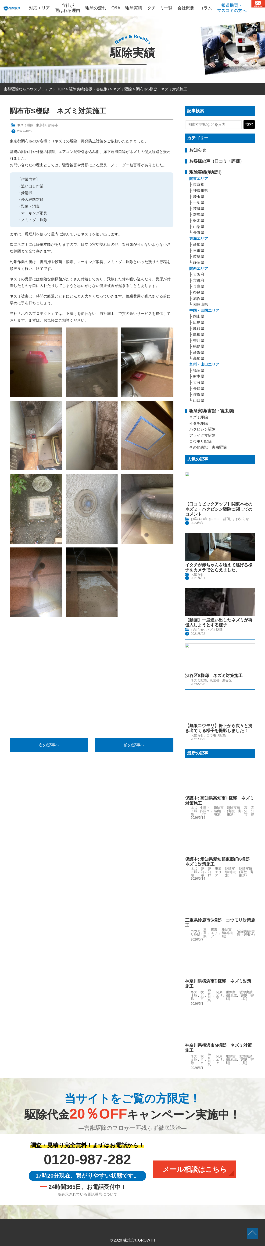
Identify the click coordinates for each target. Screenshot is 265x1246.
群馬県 (198, 214)
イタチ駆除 (198, 423)
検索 (249, 124)
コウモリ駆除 (200, 441)
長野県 (198, 232)
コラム (205, 8)
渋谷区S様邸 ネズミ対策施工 (214, 673)
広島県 (198, 322)
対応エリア (39, 8)
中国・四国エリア (204, 310)
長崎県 (198, 389)
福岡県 (198, 370)
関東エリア (198, 179)
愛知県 (198, 244)
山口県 (198, 400)
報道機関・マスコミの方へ (232, 8)
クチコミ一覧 (159, 8)
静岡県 (198, 262)
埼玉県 (198, 197)
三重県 (198, 251)
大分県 (198, 382)
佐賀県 (198, 394)
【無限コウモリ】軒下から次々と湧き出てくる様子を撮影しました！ (218, 726)
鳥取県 (198, 329)
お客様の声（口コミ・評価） (216, 161)
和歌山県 (200, 304)
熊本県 (198, 376)
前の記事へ (134, 745)
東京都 (41, 125)
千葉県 (198, 203)
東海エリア (198, 239)
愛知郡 (209, 870)
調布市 (53, 125)
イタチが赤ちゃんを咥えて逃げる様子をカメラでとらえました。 (218, 567)
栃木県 (198, 221)
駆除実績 (133, 8)
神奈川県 (200, 191)
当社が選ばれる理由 (67, 8)
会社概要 (185, 8)
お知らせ (197, 150)
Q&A (115, 8)
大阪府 (198, 274)
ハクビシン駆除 (202, 429)
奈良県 (198, 292)
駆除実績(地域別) (205, 172)
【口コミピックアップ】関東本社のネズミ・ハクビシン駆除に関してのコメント (218, 509)
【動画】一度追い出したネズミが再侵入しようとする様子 (218, 621)
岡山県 (198, 316)
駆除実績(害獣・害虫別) (211, 411)
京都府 (198, 281)
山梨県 (198, 227)
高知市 (245, 809)
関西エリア (198, 269)
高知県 (198, 359)
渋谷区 (227, 678)
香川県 (198, 340)
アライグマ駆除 (202, 435)
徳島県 (198, 346)
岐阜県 (198, 256)
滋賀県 (198, 299)
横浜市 (202, 993)
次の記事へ (49, 745)
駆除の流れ (95, 8)
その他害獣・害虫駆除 (208, 447)
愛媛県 (198, 352)
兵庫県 (198, 286)
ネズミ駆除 (25, 125)
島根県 (198, 334)
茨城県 (198, 209)
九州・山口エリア (204, 364)
